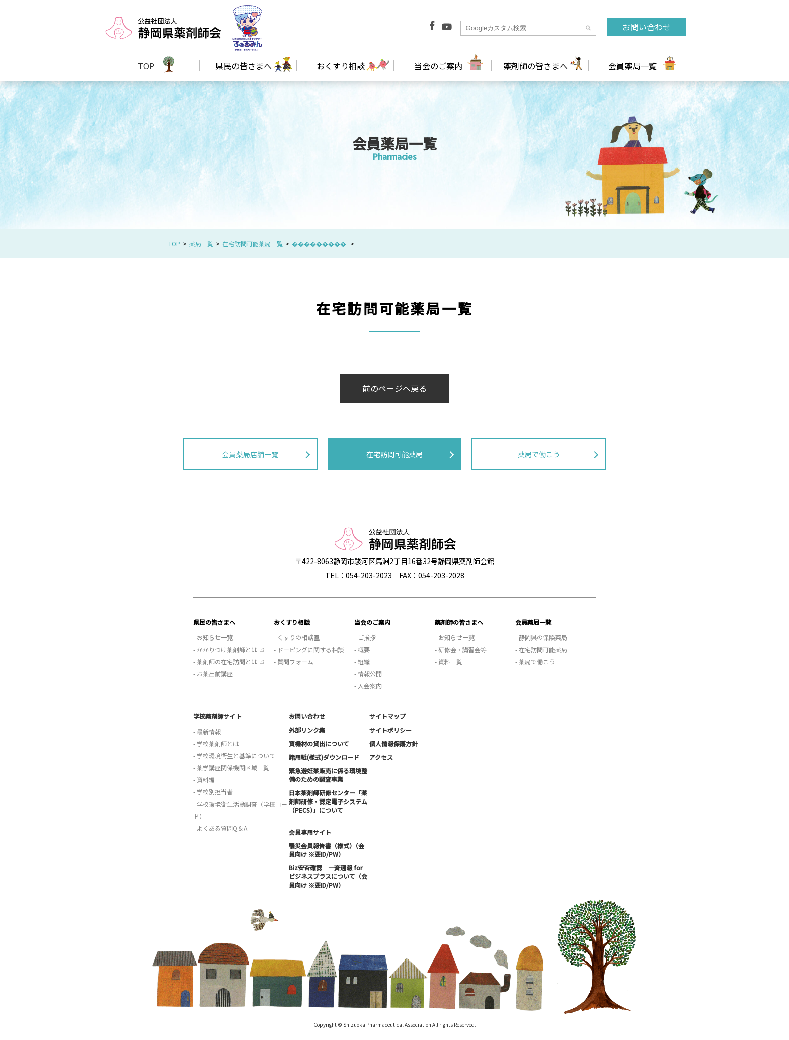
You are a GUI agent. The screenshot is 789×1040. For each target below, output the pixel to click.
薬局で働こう (539, 454)
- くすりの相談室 (297, 637)
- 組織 (362, 661)
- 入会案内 (368, 685)
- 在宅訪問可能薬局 (541, 649)
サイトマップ (387, 716)
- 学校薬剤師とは (216, 743)
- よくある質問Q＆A (220, 828)
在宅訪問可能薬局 (394, 454)
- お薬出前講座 (213, 673)
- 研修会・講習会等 (461, 649)
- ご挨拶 (365, 637)
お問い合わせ (646, 27)
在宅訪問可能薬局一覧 (252, 243)
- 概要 (362, 649)
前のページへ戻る (394, 388)
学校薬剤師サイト (217, 716)
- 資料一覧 (448, 661)
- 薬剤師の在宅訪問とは (225, 661)
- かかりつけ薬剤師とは (225, 649)
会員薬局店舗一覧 (250, 454)
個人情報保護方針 (393, 743)
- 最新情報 (207, 731)
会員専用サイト (310, 832)
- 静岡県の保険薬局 (541, 637)
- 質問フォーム (293, 661)
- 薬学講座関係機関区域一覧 (231, 767)
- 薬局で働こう (535, 661)
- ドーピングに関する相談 (309, 649)
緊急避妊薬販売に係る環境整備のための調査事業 (328, 774)
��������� (320, 243)
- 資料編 (204, 779)
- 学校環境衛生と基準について (234, 755)
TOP (146, 66)
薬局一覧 (201, 243)
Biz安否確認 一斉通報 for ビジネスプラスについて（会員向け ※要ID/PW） (328, 876)
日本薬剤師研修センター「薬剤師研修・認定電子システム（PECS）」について (328, 801)
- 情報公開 (368, 673)
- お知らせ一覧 (213, 637)
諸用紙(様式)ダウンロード (324, 757)
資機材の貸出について (319, 743)
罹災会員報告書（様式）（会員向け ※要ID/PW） (326, 849)
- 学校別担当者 (213, 791)
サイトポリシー (390, 730)
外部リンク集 (307, 730)
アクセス (381, 757)
